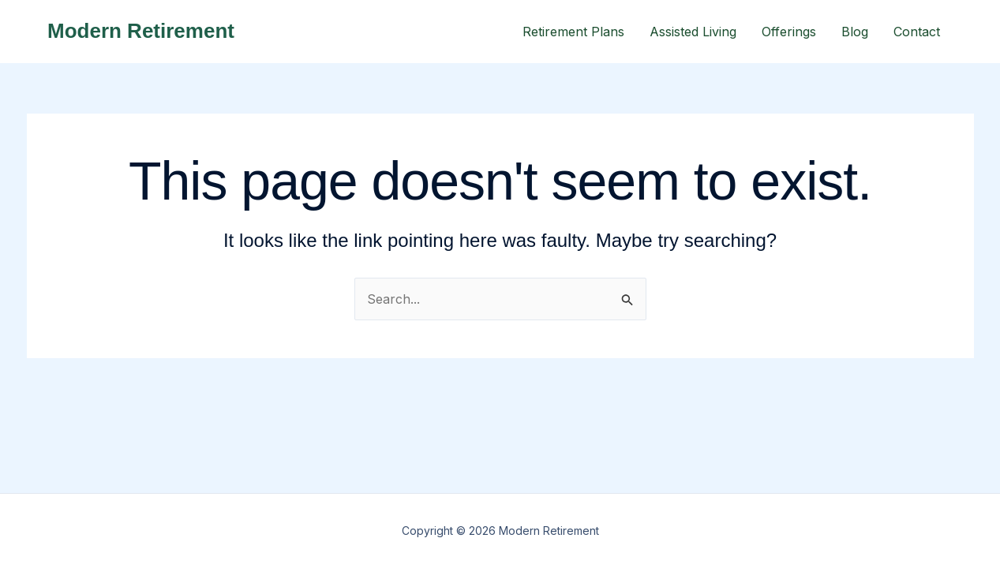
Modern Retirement (140, 31)
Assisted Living (693, 31)
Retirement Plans (573, 31)
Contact (916, 31)
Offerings (789, 31)
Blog (854, 31)
